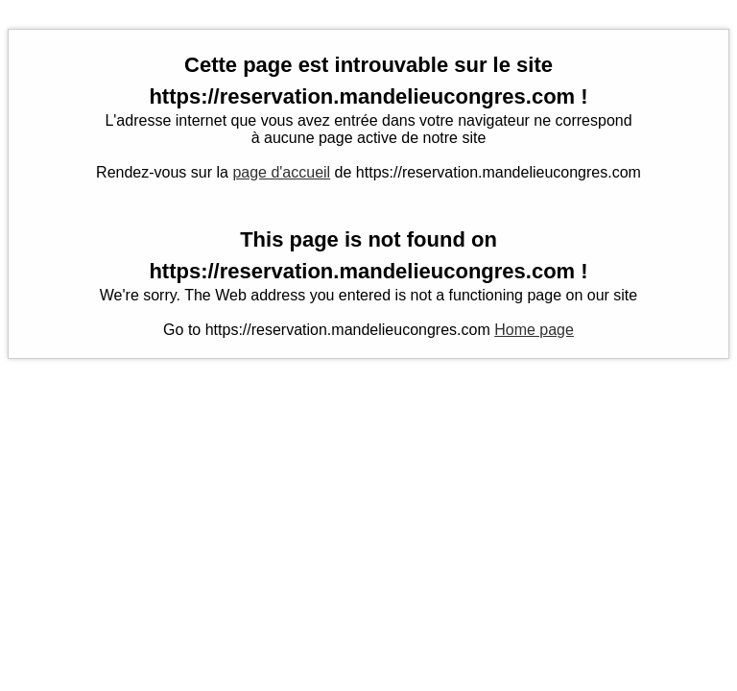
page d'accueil (281, 172)
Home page (534, 330)
